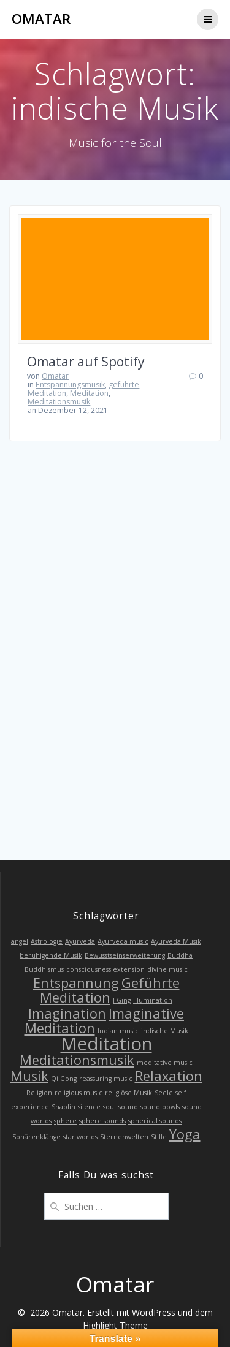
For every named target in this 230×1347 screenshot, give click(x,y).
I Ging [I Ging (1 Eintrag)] (122, 1000)
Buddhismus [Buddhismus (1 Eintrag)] (44, 969)
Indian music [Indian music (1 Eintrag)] (118, 1030)
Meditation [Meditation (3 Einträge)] (106, 1043)
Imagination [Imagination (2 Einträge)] (67, 1013)
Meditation (89, 393)
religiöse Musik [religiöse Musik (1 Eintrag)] (128, 1092)
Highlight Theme (115, 1325)
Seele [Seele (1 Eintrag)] (164, 1092)
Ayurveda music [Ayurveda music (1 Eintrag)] (123, 941)
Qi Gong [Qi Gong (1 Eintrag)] (64, 1078)
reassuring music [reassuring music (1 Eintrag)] (105, 1078)
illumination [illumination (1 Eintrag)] (152, 1000)
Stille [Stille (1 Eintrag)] (159, 1137)
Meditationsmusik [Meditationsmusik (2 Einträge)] (77, 1060)
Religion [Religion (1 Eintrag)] (39, 1092)
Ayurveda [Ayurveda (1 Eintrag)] (80, 941)
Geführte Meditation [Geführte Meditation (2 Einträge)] (110, 990)
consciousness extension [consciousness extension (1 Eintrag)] (105, 969)
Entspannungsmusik (70, 384)
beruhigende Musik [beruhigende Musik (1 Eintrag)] (51, 955)
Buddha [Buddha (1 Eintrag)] (180, 955)
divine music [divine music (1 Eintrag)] (167, 969)
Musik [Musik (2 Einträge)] (29, 1076)
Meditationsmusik (59, 402)
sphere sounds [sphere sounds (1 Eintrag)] (102, 1121)
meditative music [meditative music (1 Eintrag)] (165, 1062)
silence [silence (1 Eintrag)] (89, 1106)
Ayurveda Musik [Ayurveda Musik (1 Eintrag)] (176, 941)
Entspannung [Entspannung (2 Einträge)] (76, 983)
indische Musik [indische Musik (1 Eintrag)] (164, 1030)
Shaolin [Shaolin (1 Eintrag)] (63, 1106)
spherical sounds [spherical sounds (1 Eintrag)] (155, 1121)
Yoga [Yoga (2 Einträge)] (185, 1134)
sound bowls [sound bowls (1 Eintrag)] (160, 1106)
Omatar (41, 19)
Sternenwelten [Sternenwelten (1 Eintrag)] (124, 1137)
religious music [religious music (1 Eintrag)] (78, 1092)
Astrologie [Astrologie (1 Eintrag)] (47, 941)
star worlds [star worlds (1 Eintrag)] (80, 1137)
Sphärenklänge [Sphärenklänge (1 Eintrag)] (36, 1137)
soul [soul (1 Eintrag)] (109, 1106)
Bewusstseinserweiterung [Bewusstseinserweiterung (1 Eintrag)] (125, 955)
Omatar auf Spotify (86, 361)
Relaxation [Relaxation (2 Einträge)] (168, 1076)
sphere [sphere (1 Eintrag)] (65, 1121)
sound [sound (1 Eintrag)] (128, 1106)
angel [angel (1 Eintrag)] (19, 941)
